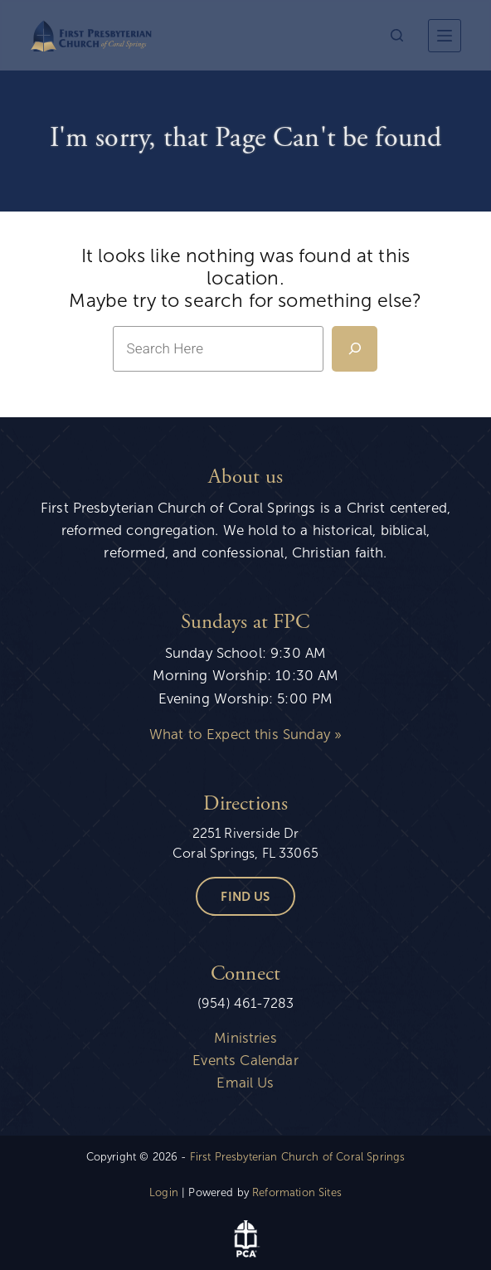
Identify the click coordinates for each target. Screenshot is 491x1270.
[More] (444, 35)
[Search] (397, 35)
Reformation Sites (297, 1193)
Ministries (245, 1038)
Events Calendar (245, 1060)
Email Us (245, 1083)
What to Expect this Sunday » (245, 734)
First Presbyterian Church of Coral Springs (298, 1157)
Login (163, 1193)
